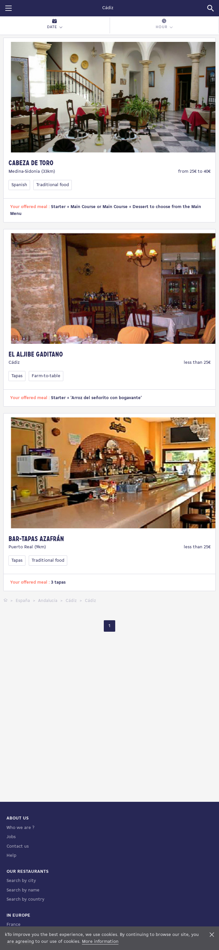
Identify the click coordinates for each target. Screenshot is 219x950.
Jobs (11, 869)
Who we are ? (20, 859)
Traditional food (52, 185)
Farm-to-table (46, 376)
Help (11, 887)
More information (100, 941)
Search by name (23, 922)
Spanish (19, 185)
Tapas (17, 376)
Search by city (21, 912)
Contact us (18, 878)
